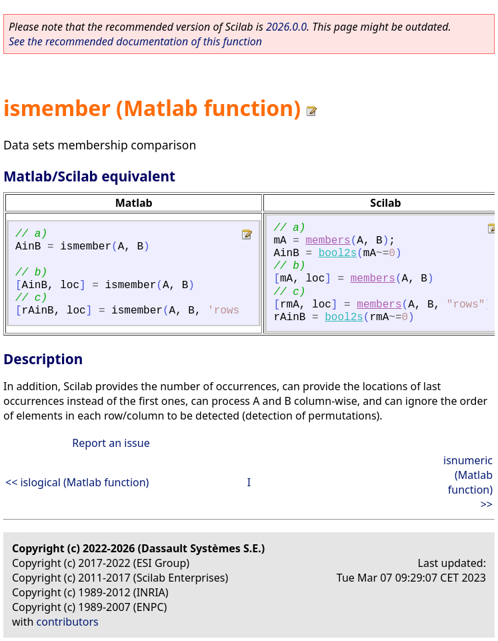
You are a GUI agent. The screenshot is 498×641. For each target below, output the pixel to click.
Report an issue (110, 443)
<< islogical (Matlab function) (77, 482)
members (327, 241)
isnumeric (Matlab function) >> (468, 482)
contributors (68, 621)
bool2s (338, 253)
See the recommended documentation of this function (135, 41)
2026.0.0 (286, 26)
